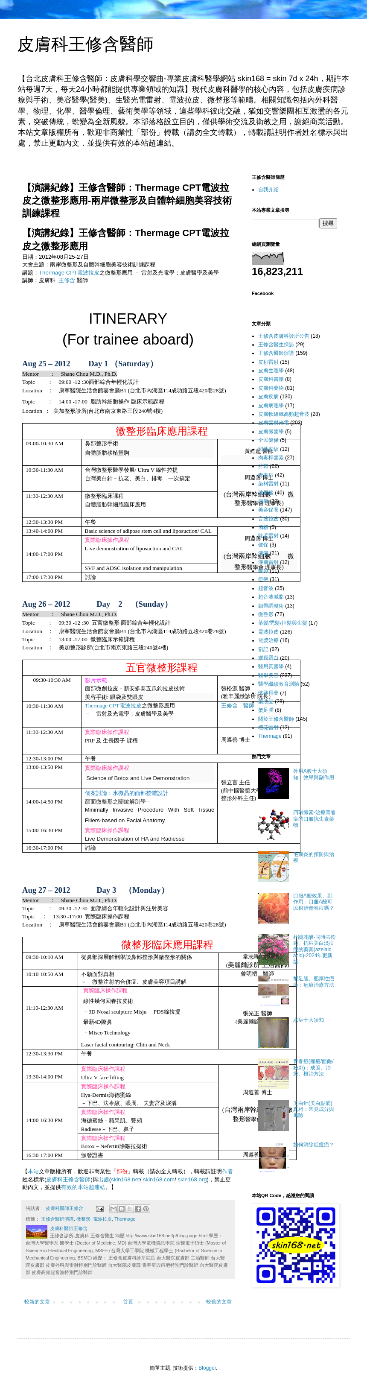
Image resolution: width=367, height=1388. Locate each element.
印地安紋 (268, 449)
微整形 (83, 1218)
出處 (103, 1179)
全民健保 (268, 440)
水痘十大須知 (308, 1020)
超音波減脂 (271, 597)
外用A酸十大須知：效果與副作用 (313, 774)
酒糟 (263, 527)
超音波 (266, 588)
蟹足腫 (266, 710)
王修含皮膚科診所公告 (283, 336)
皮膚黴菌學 (271, 432)
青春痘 (266, 475)
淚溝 (263, 553)
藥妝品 (266, 701)
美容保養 (268, 510)
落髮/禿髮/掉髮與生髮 (282, 623)
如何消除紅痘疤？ (313, 1145)
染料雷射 (268, 484)
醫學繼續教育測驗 (278, 684)
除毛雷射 (268, 536)
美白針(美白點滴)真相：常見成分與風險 (313, 1109)
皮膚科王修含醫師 (85, 44)
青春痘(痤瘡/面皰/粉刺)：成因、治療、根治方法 (313, 1067)
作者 (227, 1171)
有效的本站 (75, 1187)
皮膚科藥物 (271, 388)
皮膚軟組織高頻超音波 (283, 414)
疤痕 (263, 501)
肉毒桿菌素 (271, 458)
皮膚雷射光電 (273, 423)
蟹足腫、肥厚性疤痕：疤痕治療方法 (313, 982)
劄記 (263, 649)
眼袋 (263, 571)
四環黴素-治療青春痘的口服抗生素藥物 (314, 818)
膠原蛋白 (268, 658)
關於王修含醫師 (276, 719)
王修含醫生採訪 (276, 345)
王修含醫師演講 (57, 1218)
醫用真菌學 (271, 666)
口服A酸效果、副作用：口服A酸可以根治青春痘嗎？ (313, 902)
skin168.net (125, 1179)
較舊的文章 (219, 1302)
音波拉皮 (268, 519)
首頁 (128, 1302)
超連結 (97, 1187)
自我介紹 (268, 190)
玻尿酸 (266, 493)
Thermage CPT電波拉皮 (69, 272)
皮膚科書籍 (271, 379)
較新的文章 (37, 1302)
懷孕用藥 (268, 693)
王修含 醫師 (237, 705)
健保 (263, 545)
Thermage (124, 1218)
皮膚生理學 (271, 371)
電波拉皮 (130, 705)
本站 (33, 1171)
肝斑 (263, 466)
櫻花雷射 (268, 728)
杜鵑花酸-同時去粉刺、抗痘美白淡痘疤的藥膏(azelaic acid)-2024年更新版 (314, 949)
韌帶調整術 (271, 606)
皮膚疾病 (268, 397)
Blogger (207, 1368)
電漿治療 (268, 640)
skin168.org (192, 1179)
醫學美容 (268, 675)
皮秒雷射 (268, 362)
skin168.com (159, 1179)
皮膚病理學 (271, 406)
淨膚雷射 (268, 562)
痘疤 (263, 579)
